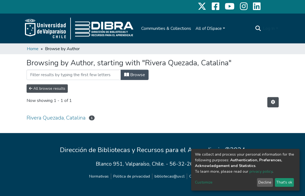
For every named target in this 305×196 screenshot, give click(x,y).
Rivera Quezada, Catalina (56, 117)
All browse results (47, 88)
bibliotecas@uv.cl (170, 176)
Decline (264, 182)
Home (32, 49)
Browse (134, 75)
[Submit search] (258, 28)
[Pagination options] (273, 102)
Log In (269, 28)
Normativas (99, 176)
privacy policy (260, 171)
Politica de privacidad (131, 176)
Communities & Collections (166, 28)
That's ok (284, 182)
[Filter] (74, 75)
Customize (204, 182)
